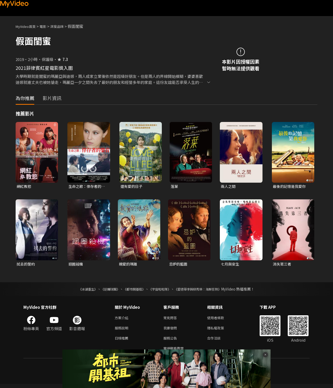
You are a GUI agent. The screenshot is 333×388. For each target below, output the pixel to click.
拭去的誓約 (26, 264)
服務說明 (122, 330)
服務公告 (171, 341)
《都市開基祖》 (131, 290)
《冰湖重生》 (79, 290)
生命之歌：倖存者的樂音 (86, 186)
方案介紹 (122, 319)
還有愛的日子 (132, 186)
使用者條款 (220, 319)
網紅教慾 (24, 186)
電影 (47, 26)
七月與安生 (230, 264)
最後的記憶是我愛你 (290, 186)
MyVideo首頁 (27, 26)
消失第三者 (282, 264)
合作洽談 (218, 341)
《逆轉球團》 (104, 290)
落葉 (174, 186)
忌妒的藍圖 (179, 264)
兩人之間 (228, 186)
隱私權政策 (220, 330)
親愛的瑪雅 (128, 264)
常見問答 (171, 319)
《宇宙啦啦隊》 (161, 290)
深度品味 (63, 26)
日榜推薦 (122, 341)
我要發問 (171, 330)
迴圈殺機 (76, 264)
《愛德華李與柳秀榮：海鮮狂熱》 (204, 290)
